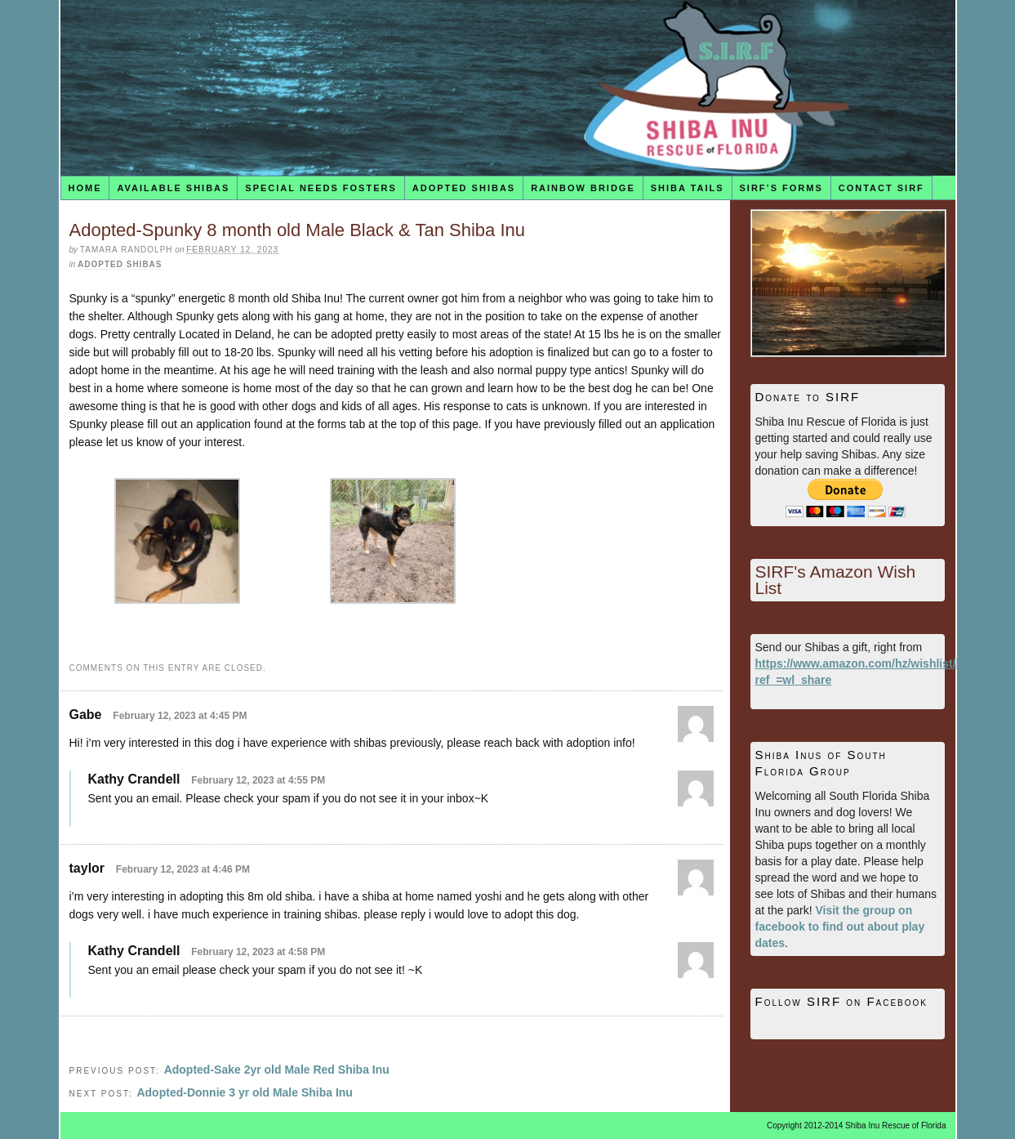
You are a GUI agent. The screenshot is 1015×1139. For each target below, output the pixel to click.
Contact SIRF (881, 188)
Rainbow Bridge (583, 188)
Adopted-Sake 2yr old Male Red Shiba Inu (277, 1069)
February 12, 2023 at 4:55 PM (258, 780)
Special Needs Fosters (320, 188)
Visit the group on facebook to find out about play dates (840, 926)
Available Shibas (173, 188)
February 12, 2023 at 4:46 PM (183, 869)
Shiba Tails (687, 188)
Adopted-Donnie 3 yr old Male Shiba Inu (244, 1092)
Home (84, 188)
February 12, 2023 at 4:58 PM (258, 952)
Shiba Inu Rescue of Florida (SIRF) (507, 88)
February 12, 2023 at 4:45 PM (180, 715)
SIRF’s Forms (781, 188)
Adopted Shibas (463, 188)
